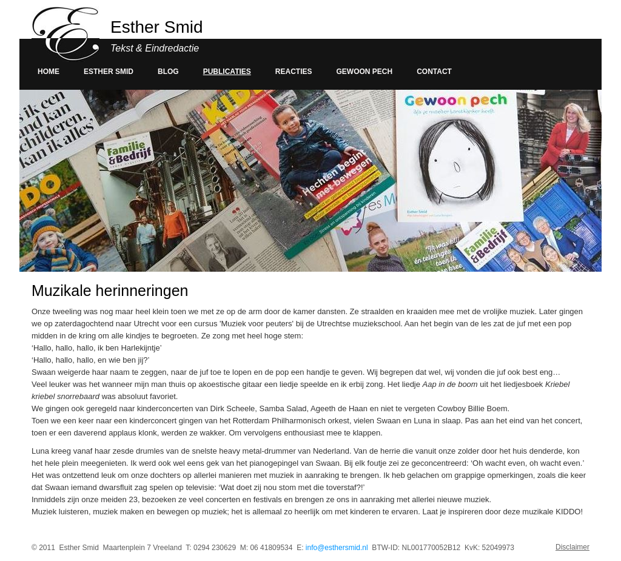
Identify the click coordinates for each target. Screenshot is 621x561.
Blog (168, 71)
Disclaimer (572, 547)
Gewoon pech (365, 71)
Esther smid (108, 71)
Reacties (293, 71)
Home (48, 71)
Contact (434, 71)
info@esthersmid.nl (337, 547)
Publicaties (227, 71)
